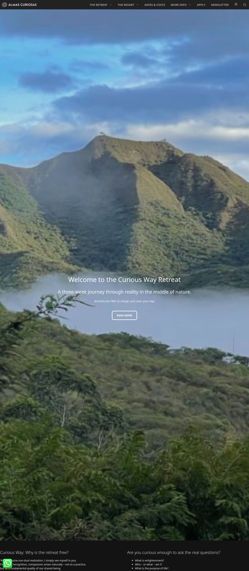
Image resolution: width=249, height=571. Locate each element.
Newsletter (220, 5)
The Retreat (102, 4)
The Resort (130, 4)
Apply (201, 5)
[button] (245, 4)
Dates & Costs (155, 5)
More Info (182, 4)
